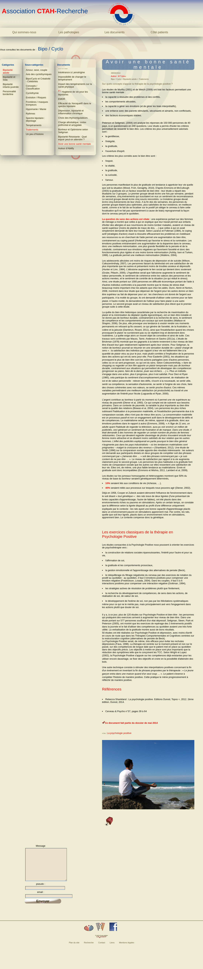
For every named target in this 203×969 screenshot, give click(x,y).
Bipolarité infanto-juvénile (11, 85)
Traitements (32, 129)
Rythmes (30, 113)
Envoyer (42, 906)
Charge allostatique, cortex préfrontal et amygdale (72, 123)
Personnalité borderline (9, 93)
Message (40, 845)
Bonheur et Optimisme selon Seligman (73, 131)
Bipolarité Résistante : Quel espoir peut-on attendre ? (72, 138)
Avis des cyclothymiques (38, 74)
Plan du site (74, 947)
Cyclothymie (32, 93)
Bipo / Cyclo (50, 48)
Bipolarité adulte (8, 71)
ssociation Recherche (45, 11)
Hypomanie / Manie (36, 109)
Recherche (89, 947)
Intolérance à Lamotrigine (71, 72)
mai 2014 (153, 723)
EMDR (61, 99)
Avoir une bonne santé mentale (74, 143)
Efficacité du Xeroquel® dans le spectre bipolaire (74, 105)
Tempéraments (34, 125)
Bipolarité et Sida (9, 78)
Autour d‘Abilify (66, 148)
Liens (112, 947)
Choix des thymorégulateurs (72, 117)
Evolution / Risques (36, 97)
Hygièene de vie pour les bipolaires (73, 93)
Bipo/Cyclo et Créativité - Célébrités (38, 80)
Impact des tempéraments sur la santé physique (75, 85)
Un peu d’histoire (35, 134)
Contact (101, 947)
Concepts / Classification (33, 87)
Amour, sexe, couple (36, 70)
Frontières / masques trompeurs (37, 103)
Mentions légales (126, 947)
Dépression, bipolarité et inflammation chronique (71, 112)
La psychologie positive (119, 733)
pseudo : (40, 888)
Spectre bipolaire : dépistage (35, 119)
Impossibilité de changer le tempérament (72, 78)
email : (40, 896)
